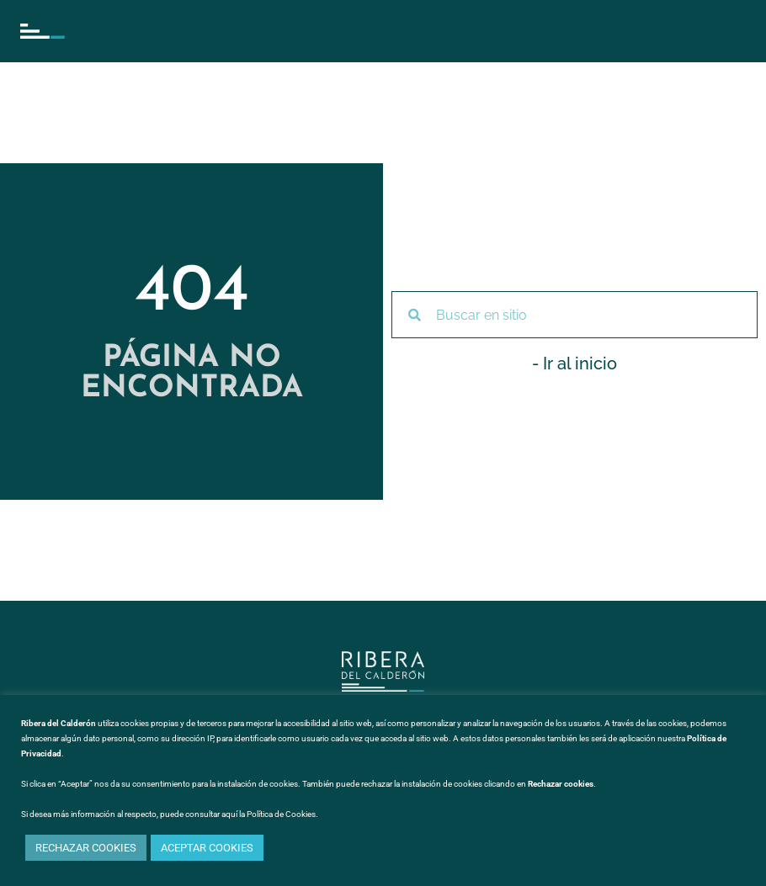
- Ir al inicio (574, 363)
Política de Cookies (281, 814)
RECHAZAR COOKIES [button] (85, 847)
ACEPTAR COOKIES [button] (207, 847)
